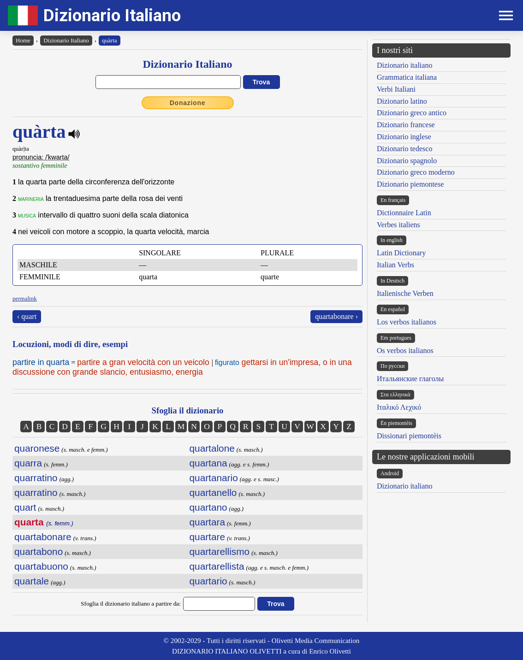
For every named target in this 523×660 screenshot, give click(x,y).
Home (23, 40)
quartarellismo (220, 551)
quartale (31, 581)
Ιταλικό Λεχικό (399, 407)
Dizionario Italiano (112, 15)
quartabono (38, 551)
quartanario (214, 477)
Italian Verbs (395, 265)
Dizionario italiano (404, 65)
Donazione (188, 102)
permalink (24, 298)
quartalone (212, 448)
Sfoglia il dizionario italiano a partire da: (131, 603)
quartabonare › (336, 316)
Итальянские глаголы (410, 379)
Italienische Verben (405, 293)
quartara (207, 522)
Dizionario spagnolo (407, 161)
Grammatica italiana (407, 77)
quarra (28, 463)
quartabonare (42, 536)
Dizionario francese (406, 125)
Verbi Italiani (396, 89)
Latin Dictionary (401, 253)
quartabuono (41, 566)
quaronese (36, 448)
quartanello (213, 492)
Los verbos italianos (406, 322)
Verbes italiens (398, 225)
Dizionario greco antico (411, 113)
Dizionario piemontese (410, 184)
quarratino (36, 477)
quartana (208, 463)
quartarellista (217, 566)
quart (25, 507)
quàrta (109, 40)
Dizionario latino (402, 101)
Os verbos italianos (405, 350)
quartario (208, 581)
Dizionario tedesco (404, 149)
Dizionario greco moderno (416, 172)
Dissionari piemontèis (409, 436)
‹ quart (26, 316)
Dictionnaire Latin (404, 213)
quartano (208, 507)
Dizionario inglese (404, 137)
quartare (207, 536)
